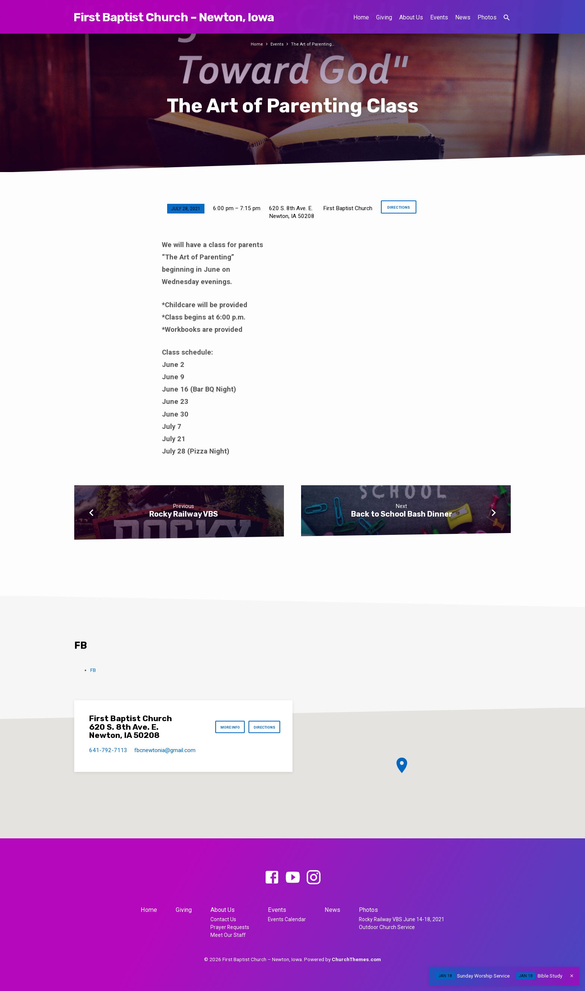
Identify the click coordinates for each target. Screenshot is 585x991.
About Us (411, 17)
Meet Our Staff (227, 935)
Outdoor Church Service (387, 927)
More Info (220, 727)
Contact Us (223, 919)
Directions (398, 208)
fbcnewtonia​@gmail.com (164, 750)
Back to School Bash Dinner (401, 513)
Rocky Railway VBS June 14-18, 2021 (401, 919)
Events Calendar (287, 919)
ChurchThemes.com (356, 959)
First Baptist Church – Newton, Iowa (173, 17)
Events (439, 17)
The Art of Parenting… (313, 44)
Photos (487, 17)
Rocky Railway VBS (183, 513)
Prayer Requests (229, 927)
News (462, 17)
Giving (384, 17)
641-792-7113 (108, 750)
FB (93, 670)
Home (361, 17)
